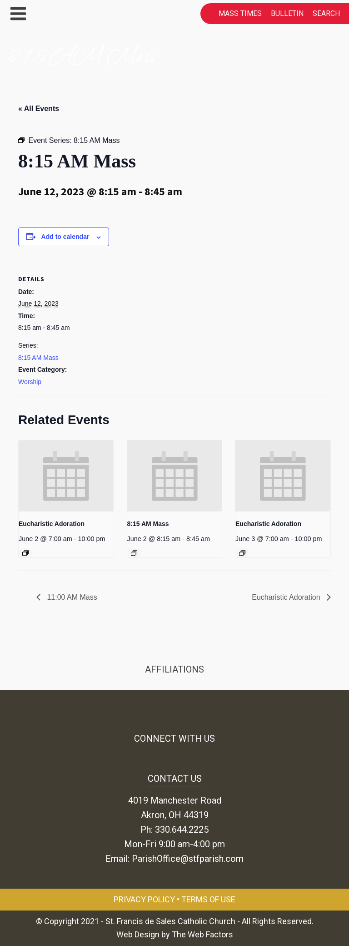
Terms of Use (208, 899)
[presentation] (66, 476)
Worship (29, 381)
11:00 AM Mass (71, 597)
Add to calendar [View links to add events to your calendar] (65, 236)
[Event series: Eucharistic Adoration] (25, 553)
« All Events (38, 108)
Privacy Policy (144, 899)
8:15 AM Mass (38, 357)
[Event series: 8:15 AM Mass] (134, 553)
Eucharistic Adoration (52, 523)
